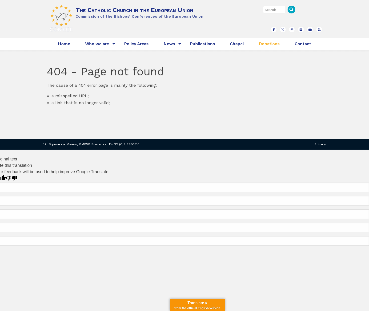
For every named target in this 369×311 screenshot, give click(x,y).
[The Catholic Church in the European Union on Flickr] (301, 29)
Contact (303, 43)
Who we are (97, 43)
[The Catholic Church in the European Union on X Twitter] (283, 29)
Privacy (320, 144)
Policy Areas (136, 43)
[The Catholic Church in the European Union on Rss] (319, 29)
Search (291, 9)
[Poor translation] (11, 178)
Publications (202, 43)
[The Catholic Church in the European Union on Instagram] (292, 29)
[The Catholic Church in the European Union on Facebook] (274, 29)
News (169, 43)
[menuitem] (64, 44)
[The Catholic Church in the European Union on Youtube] (310, 29)
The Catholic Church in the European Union (134, 9)
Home (64, 43)
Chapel (237, 43)
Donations (269, 43)
